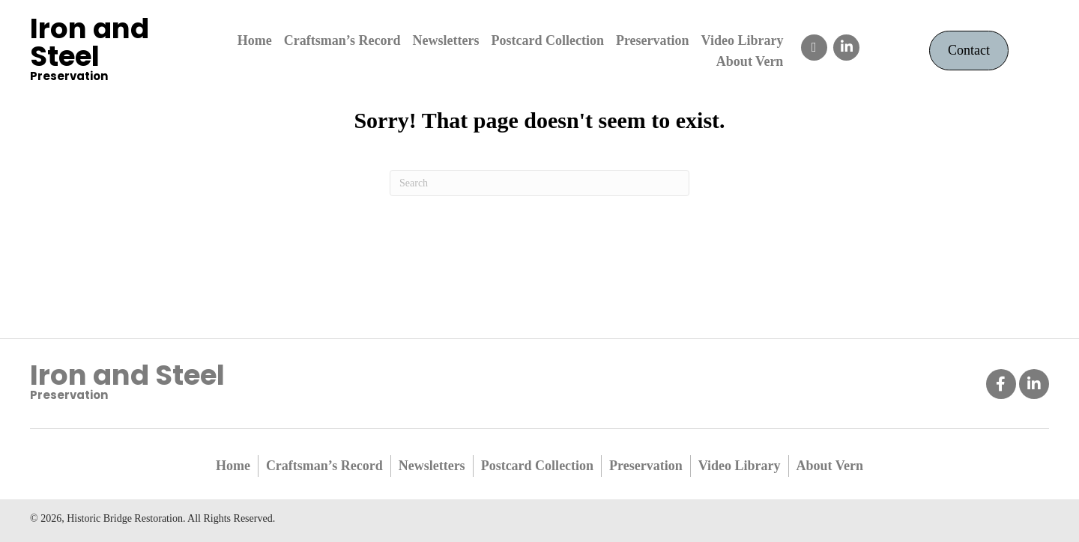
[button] (814, 47)
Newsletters (432, 465)
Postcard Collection (537, 465)
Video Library (739, 465)
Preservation (646, 465)
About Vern (830, 465)
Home (233, 465)
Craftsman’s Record (324, 465)
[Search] (539, 183)
